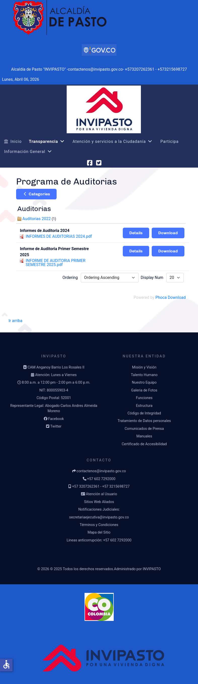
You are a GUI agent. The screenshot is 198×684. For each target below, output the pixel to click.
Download (168, 232)
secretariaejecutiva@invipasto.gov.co (99, 517)
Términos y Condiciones (99, 525)
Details (136, 232)
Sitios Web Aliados (99, 502)
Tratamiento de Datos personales (144, 421)
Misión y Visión (144, 367)
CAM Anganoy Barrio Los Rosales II (56, 367)
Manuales (144, 436)
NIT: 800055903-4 (53, 390)
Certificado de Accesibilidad (144, 444)
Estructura (144, 406)
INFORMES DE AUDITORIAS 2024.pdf (59, 236)
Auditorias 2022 (36, 218)
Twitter (55, 426)
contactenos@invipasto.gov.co (101, 471)
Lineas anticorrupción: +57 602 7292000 (99, 540)
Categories (36, 194)
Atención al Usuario (101, 494)
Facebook (56, 419)
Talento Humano (144, 375)
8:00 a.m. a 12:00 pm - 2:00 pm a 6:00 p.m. (56, 382)
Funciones (144, 398)
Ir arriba (15, 320)
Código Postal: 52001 (53, 398)
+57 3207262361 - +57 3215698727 (101, 486)
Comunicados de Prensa (144, 429)
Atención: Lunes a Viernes (55, 375)
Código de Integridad (144, 413)
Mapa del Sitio (99, 532)
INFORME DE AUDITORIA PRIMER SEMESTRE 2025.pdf (56, 262)
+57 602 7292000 (101, 479)
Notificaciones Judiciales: (99, 509)
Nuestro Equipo (144, 382)
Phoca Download (170, 297)
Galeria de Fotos (144, 390)
